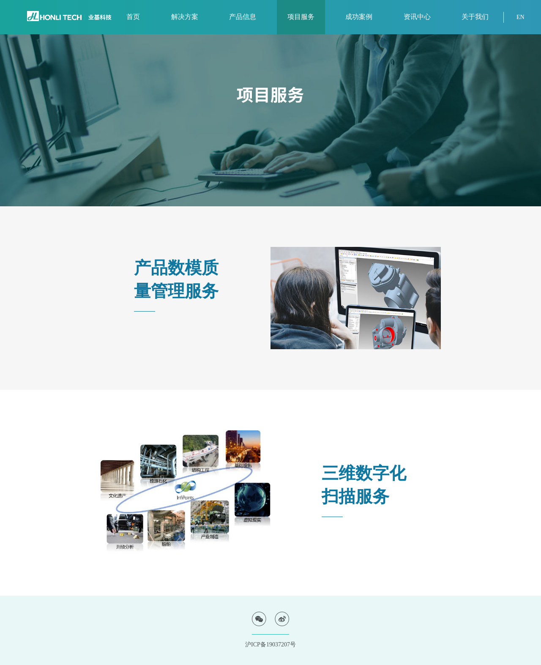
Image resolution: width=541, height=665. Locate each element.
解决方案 (184, 16)
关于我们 (475, 16)
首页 (133, 16)
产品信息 (242, 16)
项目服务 (300, 16)
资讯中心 (417, 16)
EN (520, 17)
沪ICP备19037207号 (270, 644)
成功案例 (358, 16)
